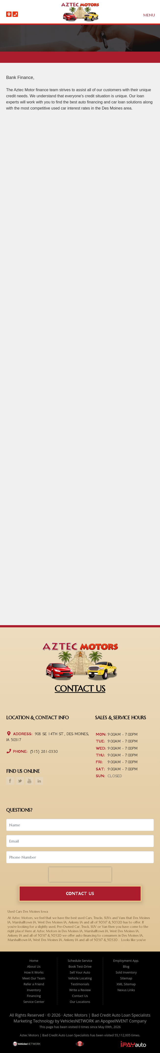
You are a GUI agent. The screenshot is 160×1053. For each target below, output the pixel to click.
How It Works (33, 972)
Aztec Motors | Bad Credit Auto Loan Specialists (106, 1015)
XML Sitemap (126, 984)
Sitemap (126, 978)
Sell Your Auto (80, 972)
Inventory (34, 990)
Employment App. (126, 960)
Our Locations (80, 1001)
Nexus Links (126, 990)
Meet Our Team (33, 978)
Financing (34, 996)
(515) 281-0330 (43, 751)
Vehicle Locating (80, 978)
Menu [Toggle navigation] (146, 15)
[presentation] (80, 874)
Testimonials (80, 984)
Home (33, 960)
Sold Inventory (126, 972)
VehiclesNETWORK (77, 1021)
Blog (126, 966)
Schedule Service (80, 960)
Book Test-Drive (79, 966)
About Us (34, 966)
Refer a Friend (34, 984)
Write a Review (80, 990)
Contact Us (80, 893)
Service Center (33, 1001)
